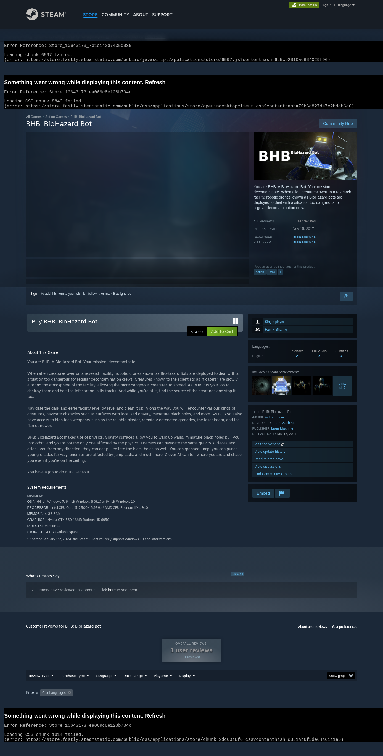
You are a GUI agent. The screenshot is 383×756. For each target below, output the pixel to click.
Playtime (161, 686)
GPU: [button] (285, 703)
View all (238, 580)
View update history (270, 458)
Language (104, 686)
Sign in (35, 300)
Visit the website (270, 451)
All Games (34, 123)
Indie (271, 278)
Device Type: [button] (309, 703)
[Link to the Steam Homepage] (50, 19)
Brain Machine (304, 244)
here (112, 596)
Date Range (133, 686)
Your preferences (344, 633)
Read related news (269, 465)
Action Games (56, 123)
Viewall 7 (342, 392)
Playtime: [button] (152, 703)
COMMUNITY (115, 14)
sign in (326, 5)
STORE (90, 14)
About (140, 14)
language (344, 5)
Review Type (39, 686)
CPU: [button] (266, 703)
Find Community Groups (273, 480)
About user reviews (312, 633)
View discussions (268, 473)
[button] (222, 338)
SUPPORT (162, 14)
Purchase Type (72, 686)
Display (185, 686)
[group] (191, 703)
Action (260, 278)
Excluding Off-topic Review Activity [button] (109, 703)
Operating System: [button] (238, 703)
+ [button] (280, 278)
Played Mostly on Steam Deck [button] (192, 703)
